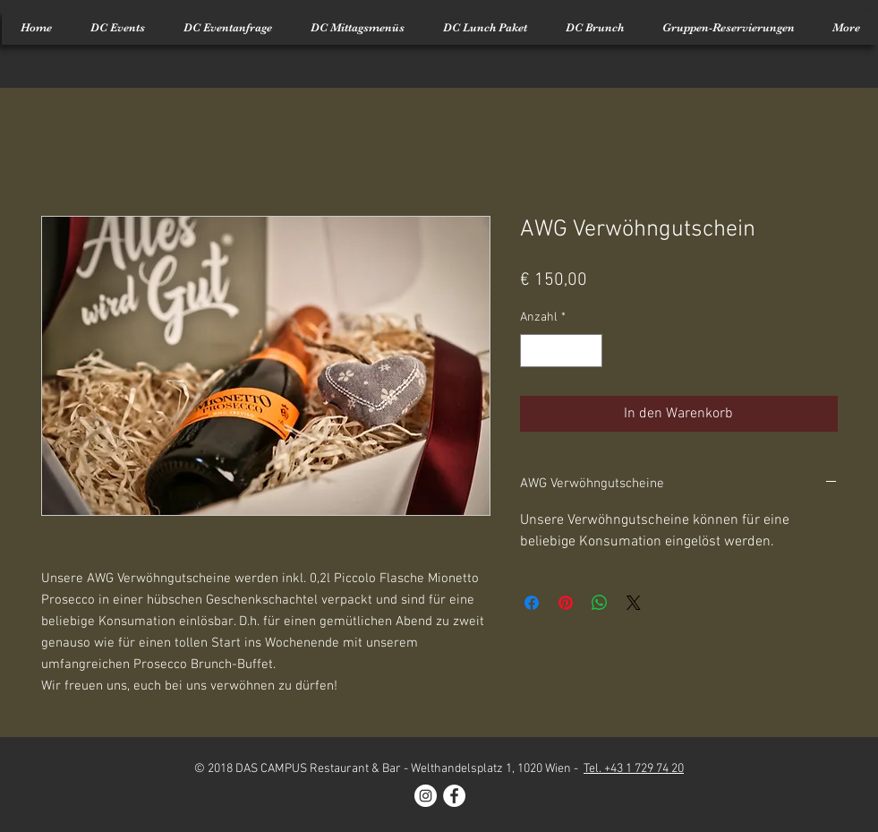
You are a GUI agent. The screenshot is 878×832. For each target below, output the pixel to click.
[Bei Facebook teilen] (531, 602)
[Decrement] (534, 350)
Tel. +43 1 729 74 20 (634, 768)
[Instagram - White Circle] (425, 796)
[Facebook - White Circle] (454, 796)
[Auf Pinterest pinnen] (565, 602)
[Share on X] (633, 602)
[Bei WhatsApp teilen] (599, 602)
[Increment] (588, 350)
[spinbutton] (561, 350)
